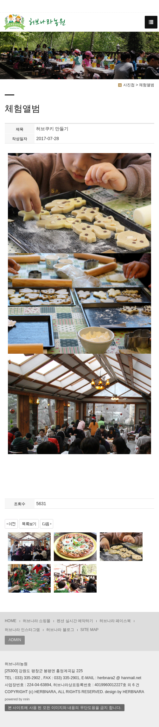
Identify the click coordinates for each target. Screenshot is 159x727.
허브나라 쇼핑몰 (36, 621)
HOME (10, 621)
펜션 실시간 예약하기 (75, 621)
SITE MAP (89, 629)
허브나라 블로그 (60, 629)
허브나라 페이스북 (115, 621)
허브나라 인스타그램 (22, 629)
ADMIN (15, 640)
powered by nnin (17, 699)
